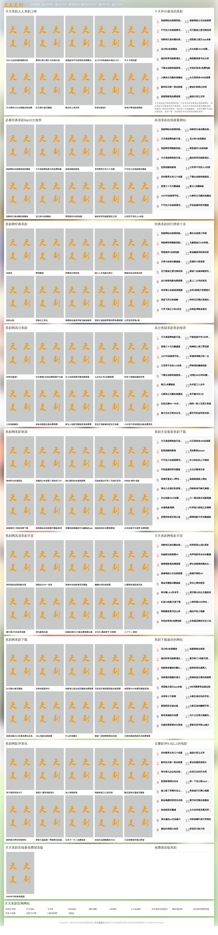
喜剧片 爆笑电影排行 (45, 797)
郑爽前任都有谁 (72, 274)
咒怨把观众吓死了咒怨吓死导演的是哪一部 (114, 483)
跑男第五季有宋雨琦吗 (16, 845)
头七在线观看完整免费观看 (77, 379)
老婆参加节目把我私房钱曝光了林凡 (81, 60)
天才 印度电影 (130, 60)
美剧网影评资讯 (16, 748)
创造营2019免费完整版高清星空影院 (140, 693)
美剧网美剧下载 (16, 643)
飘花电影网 (177, 915)
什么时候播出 (71, 740)
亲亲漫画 (72, 915)
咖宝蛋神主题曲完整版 (134, 797)
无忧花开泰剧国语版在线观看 (108, 693)
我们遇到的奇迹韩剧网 (75, 483)
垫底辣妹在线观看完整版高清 (49, 531)
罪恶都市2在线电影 (73, 217)
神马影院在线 (42, 636)
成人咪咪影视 (71, 797)
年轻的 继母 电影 (131, 483)
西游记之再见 (42, 322)
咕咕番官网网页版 (201, 915)
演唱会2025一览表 (44, 588)
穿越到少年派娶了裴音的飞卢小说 (51, 483)
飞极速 (71, 919)
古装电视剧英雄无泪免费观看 (137, 740)
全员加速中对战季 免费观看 (136, 531)
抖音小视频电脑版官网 (134, 379)
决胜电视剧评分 (43, 693)
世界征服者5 (100, 108)
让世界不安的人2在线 (133, 217)
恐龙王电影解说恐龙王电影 (107, 426)
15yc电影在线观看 (44, 740)
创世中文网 (31, 919)
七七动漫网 (136, 915)
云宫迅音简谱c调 (131, 322)
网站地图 (93, 915)
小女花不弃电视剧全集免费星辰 (138, 426)
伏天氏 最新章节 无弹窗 (105, 636)
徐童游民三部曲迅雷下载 (17, 531)
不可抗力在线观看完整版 (135, 169)
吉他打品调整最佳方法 (105, 845)
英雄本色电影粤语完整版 (76, 588)
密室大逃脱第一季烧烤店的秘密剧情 (52, 845)
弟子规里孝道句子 (14, 797)
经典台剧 (10, 322)
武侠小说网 (10, 919)
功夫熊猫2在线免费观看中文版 (49, 379)
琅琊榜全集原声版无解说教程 (78, 322)
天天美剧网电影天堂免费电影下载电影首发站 (56, 169)
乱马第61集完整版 (44, 108)
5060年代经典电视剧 (15, 902)
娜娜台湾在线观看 (103, 588)
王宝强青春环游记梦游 (134, 845)
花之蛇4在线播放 (43, 217)
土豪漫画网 (52, 919)
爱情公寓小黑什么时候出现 (48, 60)
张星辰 (9, 274)
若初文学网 (10, 915)
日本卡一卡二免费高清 (75, 845)
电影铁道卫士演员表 (104, 797)
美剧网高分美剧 (16, 329)
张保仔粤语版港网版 (133, 108)
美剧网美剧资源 (16, 434)
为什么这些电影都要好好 (17, 60)
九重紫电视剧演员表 (133, 588)
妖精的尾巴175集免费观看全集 (79, 636)
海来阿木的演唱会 (14, 483)
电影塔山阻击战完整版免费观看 (79, 693)
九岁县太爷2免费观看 (104, 379)
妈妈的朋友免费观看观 (105, 531)
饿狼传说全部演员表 (133, 274)
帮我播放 (40, 274)
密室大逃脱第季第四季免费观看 (109, 322)
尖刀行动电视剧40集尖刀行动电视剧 (111, 60)
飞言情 (50, 915)
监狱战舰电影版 (72, 169)
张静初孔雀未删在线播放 (17, 217)
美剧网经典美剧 (16, 225)
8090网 (113, 915)
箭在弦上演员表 (72, 108)
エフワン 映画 (130, 636)
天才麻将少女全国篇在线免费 (19, 108)
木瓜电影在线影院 (159, 915)
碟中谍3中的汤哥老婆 (15, 636)
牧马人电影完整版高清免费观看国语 (81, 426)
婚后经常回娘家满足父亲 (106, 217)
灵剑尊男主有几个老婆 (105, 169)
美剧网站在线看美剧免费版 (18, 169)
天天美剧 (30, 915)
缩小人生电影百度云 (104, 274)
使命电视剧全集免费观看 (47, 426)
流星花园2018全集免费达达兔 (19, 740)
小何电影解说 (12, 426)
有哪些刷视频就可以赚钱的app (79, 531)
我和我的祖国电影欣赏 (16, 588)
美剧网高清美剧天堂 (19, 539)
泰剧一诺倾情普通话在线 (106, 740)
